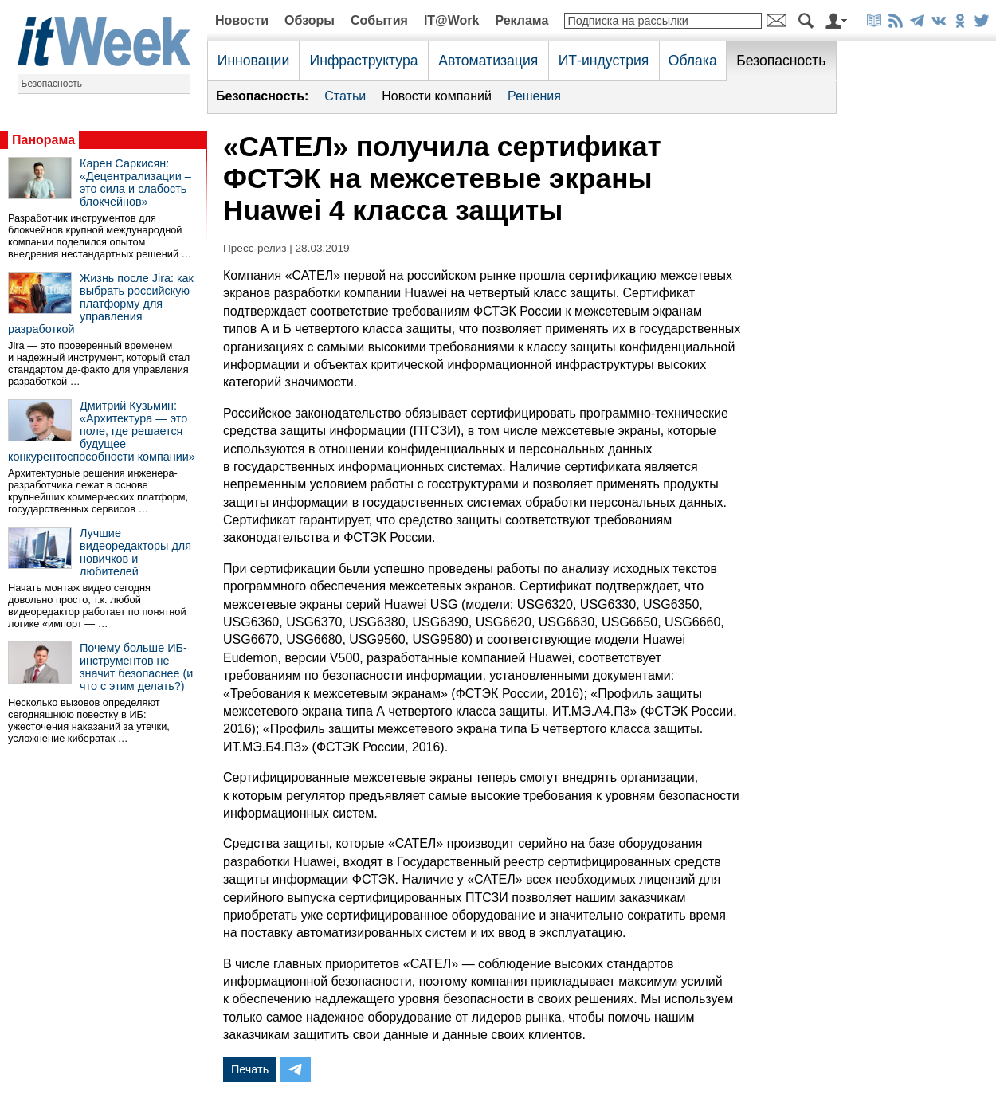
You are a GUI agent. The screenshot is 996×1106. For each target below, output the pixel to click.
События (379, 20)
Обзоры (309, 20)
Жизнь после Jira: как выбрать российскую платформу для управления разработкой (101, 303)
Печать (250, 1069)
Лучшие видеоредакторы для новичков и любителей (135, 552)
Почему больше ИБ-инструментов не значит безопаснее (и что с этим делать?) (136, 666)
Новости (242, 20)
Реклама (521, 20)
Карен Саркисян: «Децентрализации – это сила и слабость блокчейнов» (135, 182)
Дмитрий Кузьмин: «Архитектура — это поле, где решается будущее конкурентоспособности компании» (101, 431)
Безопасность (52, 83)
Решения (534, 96)
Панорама (43, 140)
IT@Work (452, 20)
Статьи (345, 96)
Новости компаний (437, 96)
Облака (693, 61)
